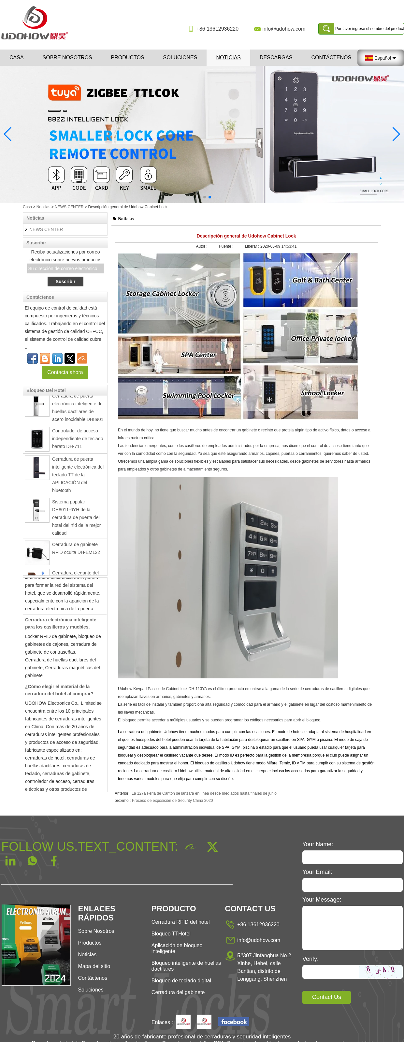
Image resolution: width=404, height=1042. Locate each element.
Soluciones (180, 57)
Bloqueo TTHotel (171, 933)
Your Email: (317, 872)
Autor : (202, 246)
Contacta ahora (65, 372)
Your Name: (317, 844)
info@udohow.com (283, 29)
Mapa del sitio (94, 966)
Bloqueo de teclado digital (181, 980)
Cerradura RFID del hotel (181, 922)
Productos (127, 57)
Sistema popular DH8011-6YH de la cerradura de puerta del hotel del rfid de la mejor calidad (76, 520)
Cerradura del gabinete (178, 992)
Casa (16, 57)
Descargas (276, 57)
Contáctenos (331, 57)
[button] (194, 197)
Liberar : (252, 246)
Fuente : (226, 246)
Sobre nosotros (67, 57)
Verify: (310, 959)
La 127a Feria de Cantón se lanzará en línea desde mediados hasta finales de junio (204, 793)
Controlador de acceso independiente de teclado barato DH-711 (77, 441)
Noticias (228, 57)
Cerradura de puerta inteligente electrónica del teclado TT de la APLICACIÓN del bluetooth (78, 477)
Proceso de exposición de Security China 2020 (172, 800)
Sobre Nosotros (96, 931)
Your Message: (321, 899)
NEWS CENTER (69, 207)
